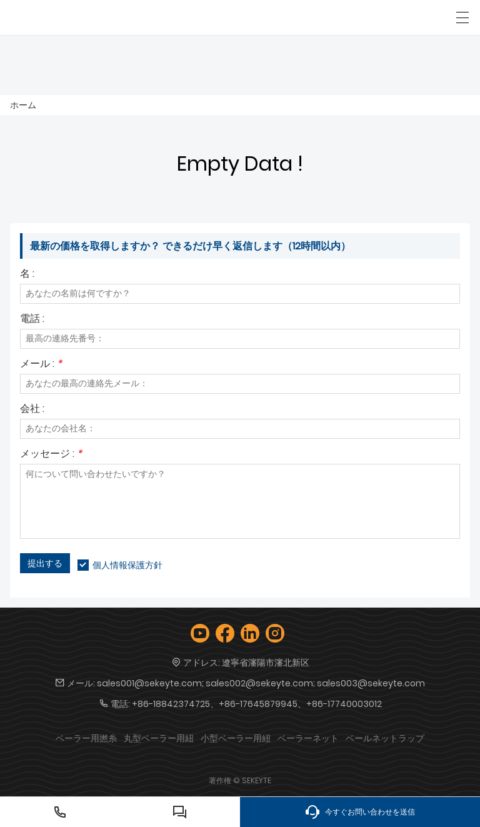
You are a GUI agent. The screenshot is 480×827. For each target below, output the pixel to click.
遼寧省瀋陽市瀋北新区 (265, 662)
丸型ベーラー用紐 (159, 738)
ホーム (23, 105)
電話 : (32, 320)
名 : (27, 275)
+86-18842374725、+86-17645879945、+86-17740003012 (257, 704)
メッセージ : (51, 455)
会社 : (32, 410)
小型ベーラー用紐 (236, 738)
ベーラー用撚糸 (86, 738)
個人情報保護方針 (127, 565)
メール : (41, 365)
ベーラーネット (308, 738)
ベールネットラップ (385, 738)
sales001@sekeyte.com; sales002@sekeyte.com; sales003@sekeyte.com (261, 683)
